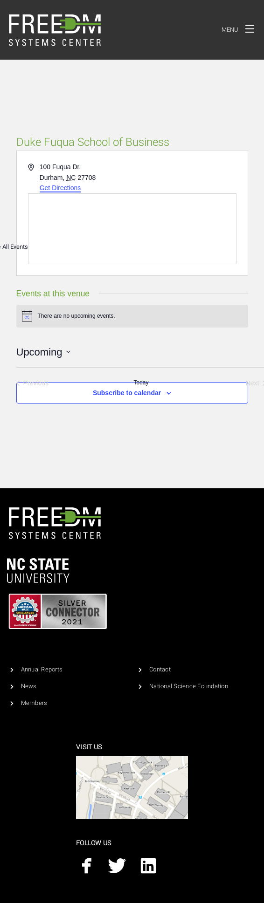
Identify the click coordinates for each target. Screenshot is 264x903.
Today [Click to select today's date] (140, 382)
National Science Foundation (188, 686)
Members (34, 702)
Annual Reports (42, 669)
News (29, 686)
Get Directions (60, 188)
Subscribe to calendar (127, 393)
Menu (240, 28)
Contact (160, 669)
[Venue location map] (132, 229)
